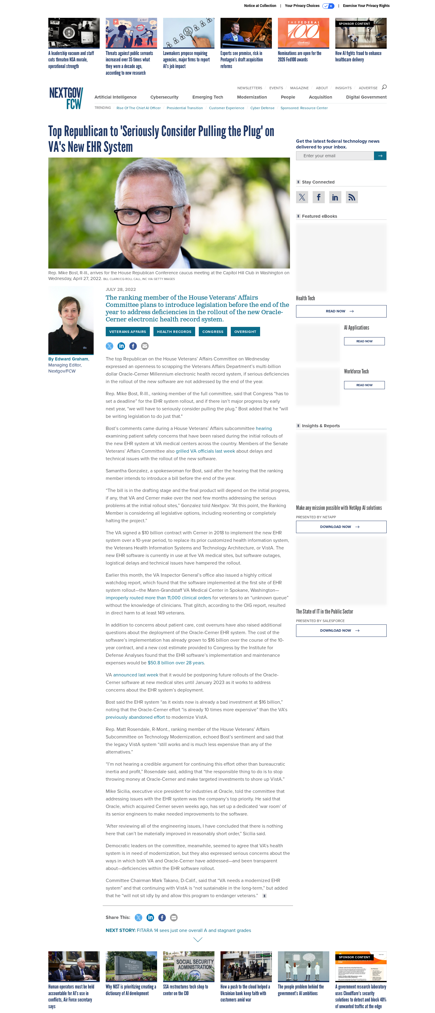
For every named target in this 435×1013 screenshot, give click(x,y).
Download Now (341, 527)
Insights (343, 87)
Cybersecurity (164, 97)
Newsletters (249, 87)
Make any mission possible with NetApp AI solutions (339, 507)
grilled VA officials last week (205, 451)
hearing (264, 428)
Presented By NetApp (316, 517)
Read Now (341, 311)
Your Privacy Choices (309, 6)
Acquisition (320, 97)
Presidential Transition (185, 107)
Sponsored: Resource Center (304, 107)
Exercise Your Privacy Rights (366, 6)
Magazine (299, 87)
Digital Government (366, 97)
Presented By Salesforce (320, 620)
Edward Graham (71, 359)
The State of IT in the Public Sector (324, 611)
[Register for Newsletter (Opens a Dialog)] (380, 155)
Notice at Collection (260, 6)
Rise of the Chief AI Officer (139, 107)
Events (276, 87)
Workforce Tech (356, 371)
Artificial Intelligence (116, 97)
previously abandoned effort (135, 717)
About (322, 87)
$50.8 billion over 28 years (176, 662)
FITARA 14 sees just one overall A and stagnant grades (194, 930)
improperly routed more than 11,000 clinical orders (158, 597)
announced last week (135, 674)
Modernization (252, 97)
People (288, 97)
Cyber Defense (262, 107)
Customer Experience (226, 107)
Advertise (368, 87)
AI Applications (356, 327)
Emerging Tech (207, 97)
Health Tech (305, 298)
